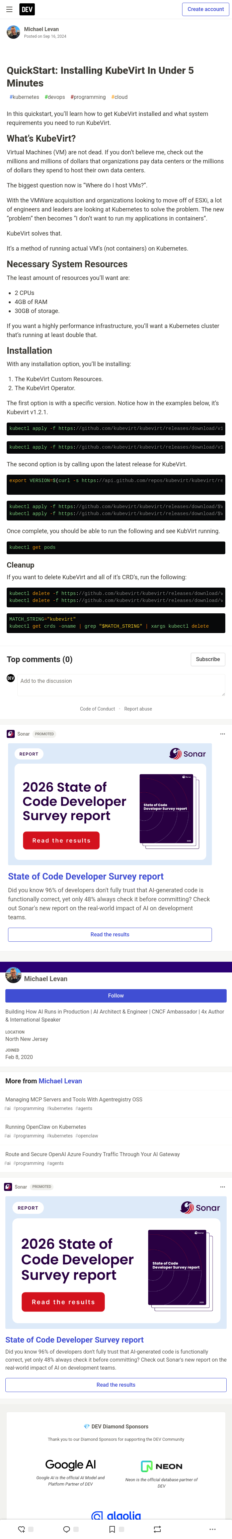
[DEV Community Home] (27, 9)
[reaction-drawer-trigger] (25, 1529)
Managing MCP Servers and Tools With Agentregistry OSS (115, 1104)
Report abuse (138, 709)
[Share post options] (212, 1529)
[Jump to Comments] (70, 1529)
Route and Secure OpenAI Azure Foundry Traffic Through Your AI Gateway (115, 1159)
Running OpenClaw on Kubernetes (115, 1131)
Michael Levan (41, 29)
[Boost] (157, 1529)
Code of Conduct (97, 709)
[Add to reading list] (116, 1529)
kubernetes (24, 97)
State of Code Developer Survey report (86, 876)
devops (55, 97)
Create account (205, 9)
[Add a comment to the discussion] (121, 685)
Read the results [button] (110, 934)
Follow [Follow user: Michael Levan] (116, 995)
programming (88, 97)
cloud (119, 97)
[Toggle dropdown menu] (222, 734)
